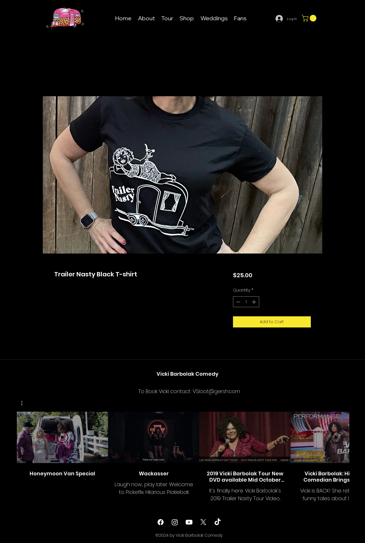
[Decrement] (238, 302)
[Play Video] (62, 437)
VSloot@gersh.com (216, 391)
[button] (310, 18)
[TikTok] (218, 522)
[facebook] (161, 522)
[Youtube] (189, 522)
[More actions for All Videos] (24, 403)
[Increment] (254, 302)
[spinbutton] (246, 302)
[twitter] (203, 522)
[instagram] (175, 522)
